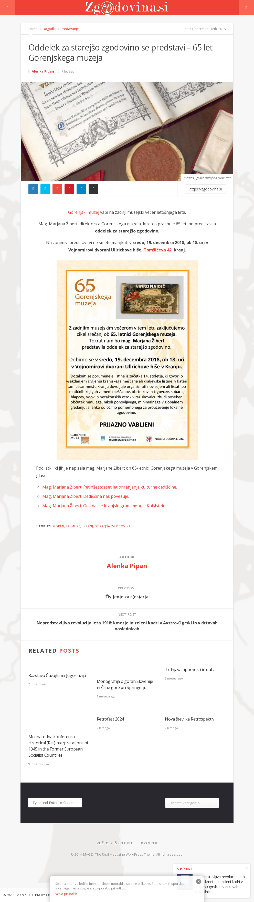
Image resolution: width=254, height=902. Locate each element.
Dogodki (49, 28)
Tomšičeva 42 (158, 250)
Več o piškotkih (115, 843)
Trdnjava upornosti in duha (190, 669)
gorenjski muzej (67, 526)
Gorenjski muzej (83, 212)
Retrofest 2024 (110, 719)
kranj (88, 526)
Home (33, 28)
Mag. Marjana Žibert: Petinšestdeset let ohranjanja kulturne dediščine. (109, 487)
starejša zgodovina (113, 526)
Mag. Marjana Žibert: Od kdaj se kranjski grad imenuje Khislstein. (104, 506)
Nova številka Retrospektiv (189, 719)
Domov (149, 843)
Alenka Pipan (43, 71)
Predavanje (69, 28)
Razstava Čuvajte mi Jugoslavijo (57, 675)
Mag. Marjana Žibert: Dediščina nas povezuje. (85, 496)
